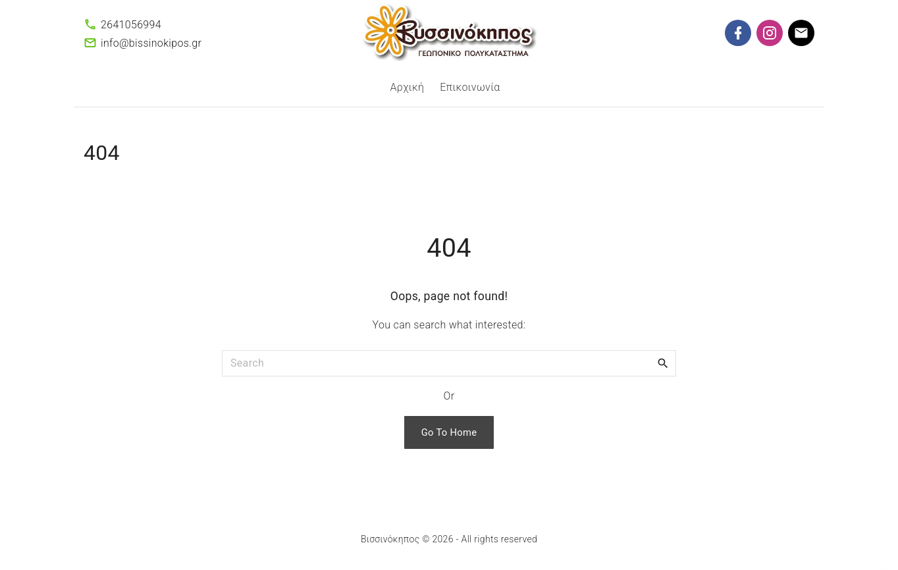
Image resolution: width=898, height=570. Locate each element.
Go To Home (449, 432)
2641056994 (131, 24)
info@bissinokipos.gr (151, 43)
